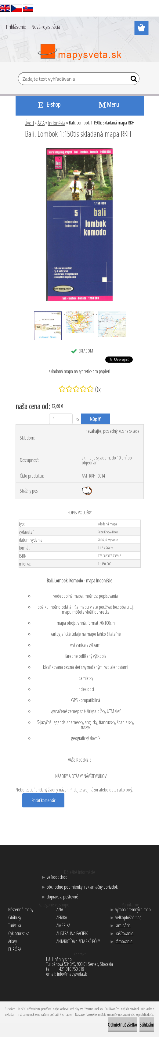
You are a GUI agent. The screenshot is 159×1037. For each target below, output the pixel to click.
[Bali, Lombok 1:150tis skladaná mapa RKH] (79, 150)
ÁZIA (41, 123)
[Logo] (79, 52)
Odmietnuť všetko (122, 1024)
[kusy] (61, 419)
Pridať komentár (43, 800)
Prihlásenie (16, 26)
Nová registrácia (45, 26)
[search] (132, 80)
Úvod (29, 123)
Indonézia (56, 123)
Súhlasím (146, 1024)
